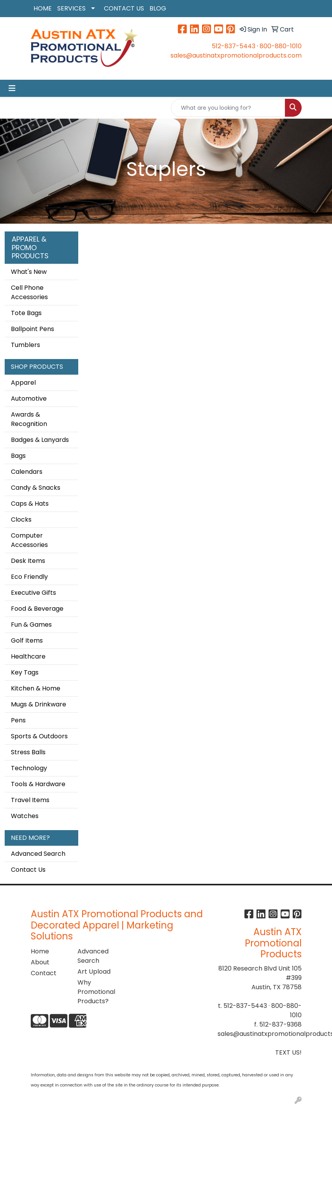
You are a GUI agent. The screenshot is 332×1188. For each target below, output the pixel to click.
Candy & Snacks (35, 487)
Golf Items (27, 640)
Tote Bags (26, 312)
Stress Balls (28, 752)
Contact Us (28, 869)
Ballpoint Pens (32, 328)
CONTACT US (124, 8)
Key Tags (25, 672)
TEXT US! (288, 1052)
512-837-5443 (233, 46)
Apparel (23, 382)
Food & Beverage (37, 608)
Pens (18, 720)
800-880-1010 (281, 46)
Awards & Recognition (29, 419)
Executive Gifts (33, 592)
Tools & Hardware (38, 784)
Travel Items (30, 800)
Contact (43, 973)
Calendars (26, 471)
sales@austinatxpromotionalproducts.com (236, 55)
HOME (42, 8)
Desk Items (28, 560)
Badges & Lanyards (40, 439)
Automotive (29, 398)
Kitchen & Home (35, 688)
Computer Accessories (29, 540)
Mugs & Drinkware (38, 704)
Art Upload (94, 971)
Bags (18, 455)
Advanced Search (38, 853)
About (40, 962)
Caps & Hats (30, 503)
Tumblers (25, 344)
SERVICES (71, 8)
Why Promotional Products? (96, 992)
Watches (25, 815)
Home (40, 951)
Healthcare (28, 656)
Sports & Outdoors (39, 736)
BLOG (157, 8)
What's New (29, 271)
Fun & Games (31, 624)
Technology (29, 768)
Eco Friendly (29, 576)
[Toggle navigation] (12, 88)
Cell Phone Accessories (29, 292)
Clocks (21, 519)
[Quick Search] (228, 108)
